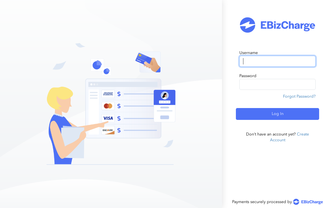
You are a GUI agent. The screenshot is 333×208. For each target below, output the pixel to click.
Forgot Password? (299, 96)
